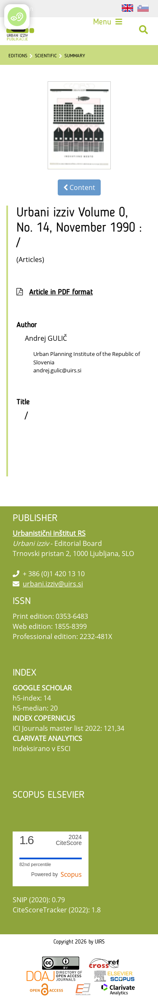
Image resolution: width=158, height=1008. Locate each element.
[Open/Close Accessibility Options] (17, 16)
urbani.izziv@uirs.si (53, 583)
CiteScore (69, 840)
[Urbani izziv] (20, 29)
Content (79, 187)
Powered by (56, 874)
